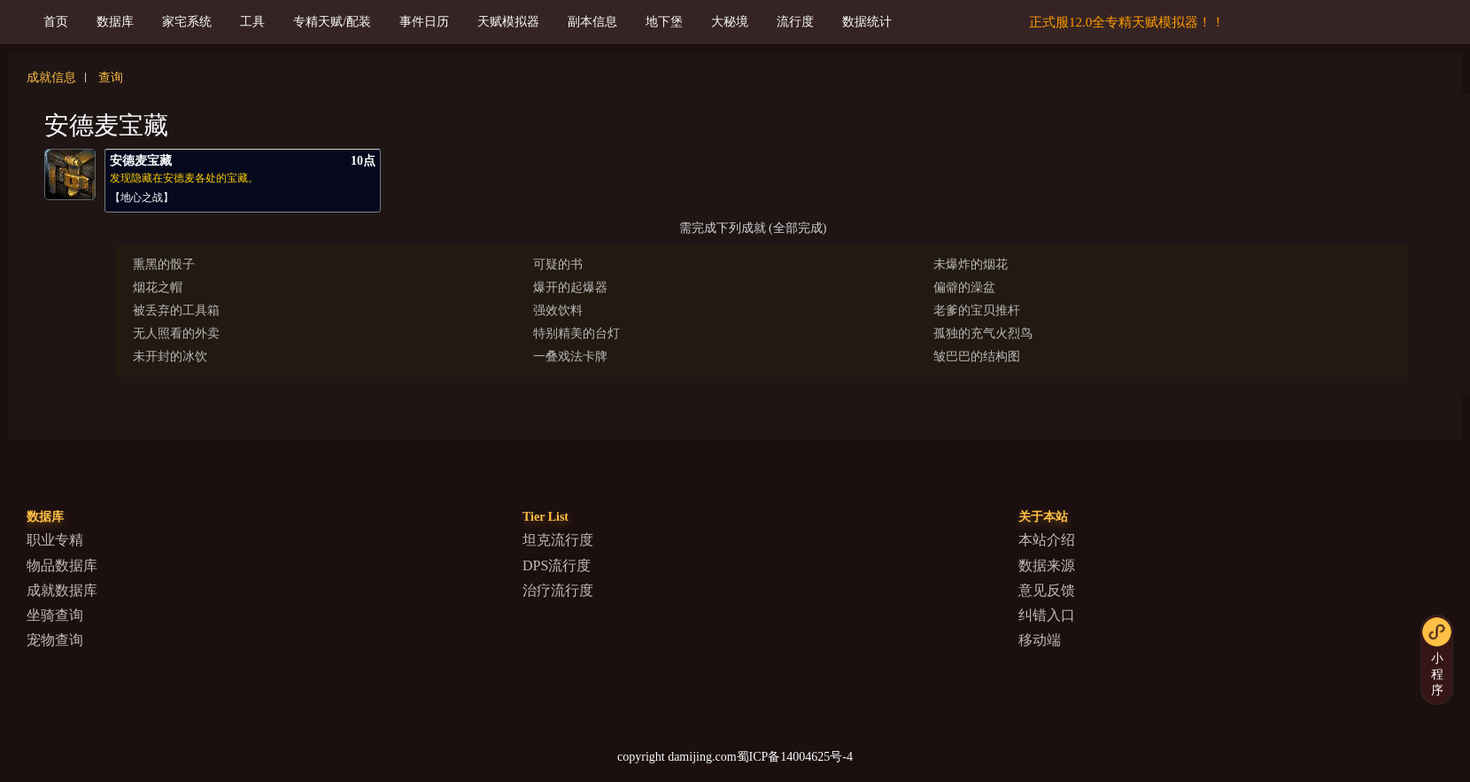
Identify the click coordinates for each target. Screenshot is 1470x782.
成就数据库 (62, 590)
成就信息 (51, 77)
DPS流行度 (556, 565)
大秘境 (729, 21)
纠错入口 (1046, 615)
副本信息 (592, 21)
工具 (252, 21)
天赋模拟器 (508, 21)
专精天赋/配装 (332, 21)
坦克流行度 (557, 539)
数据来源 (1046, 565)
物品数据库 (62, 565)
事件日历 (424, 21)
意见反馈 (1046, 590)
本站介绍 (1046, 539)
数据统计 (867, 21)
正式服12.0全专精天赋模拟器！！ (1127, 22)
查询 (110, 77)
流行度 (795, 21)
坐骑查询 (55, 615)
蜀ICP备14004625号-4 (795, 756)
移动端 (1039, 639)
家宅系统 (187, 21)
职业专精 (55, 539)
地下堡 (664, 21)
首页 (55, 21)
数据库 (115, 21)
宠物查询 (55, 639)
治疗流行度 (557, 590)
